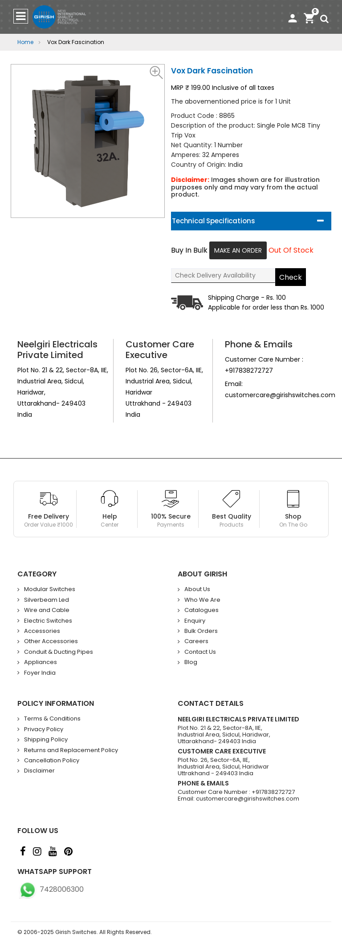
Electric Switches (48, 621)
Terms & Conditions (52, 719)
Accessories (42, 631)
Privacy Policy (43, 729)
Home (25, 42)
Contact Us (200, 652)
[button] (157, 72)
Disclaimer (39, 771)
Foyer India (40, 673)
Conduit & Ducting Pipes (58, 652)
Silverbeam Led (46, 600)
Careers (196, 641)
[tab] (251, 221)
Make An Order (238, 250)
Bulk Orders (201, 631)
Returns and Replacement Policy (71, 750)
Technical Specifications (213, 220)
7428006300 (50, 889)
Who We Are (202, 600)
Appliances (40, 662)
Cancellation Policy (51, 761)
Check (290, 277)
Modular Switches (49, 589)
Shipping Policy (46, 740)
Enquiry (194, 621)
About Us (197, 589)
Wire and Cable (46, 610)
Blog (190, 662)
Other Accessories (51, 641)
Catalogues (201, 610)
